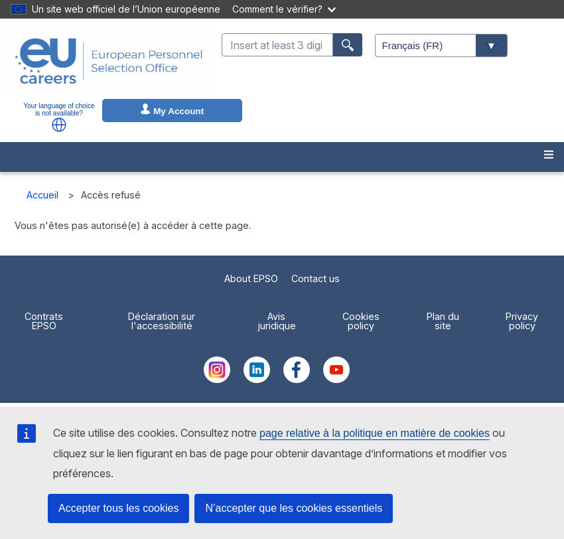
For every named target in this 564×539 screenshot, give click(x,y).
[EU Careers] (109, 61)
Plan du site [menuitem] (443, 321)
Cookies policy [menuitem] (361, 321)
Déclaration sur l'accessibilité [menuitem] (161, 321)
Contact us (315, 278)
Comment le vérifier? (284, 9)
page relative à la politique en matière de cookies (374, 433)
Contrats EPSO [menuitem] (44, 321)
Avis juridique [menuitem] (276, 321)
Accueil (42, 194)
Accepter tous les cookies (118, 508)
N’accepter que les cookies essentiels (293, 508)
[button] (59, 125)
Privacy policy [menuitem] (522, 321)
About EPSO (251, 278)
